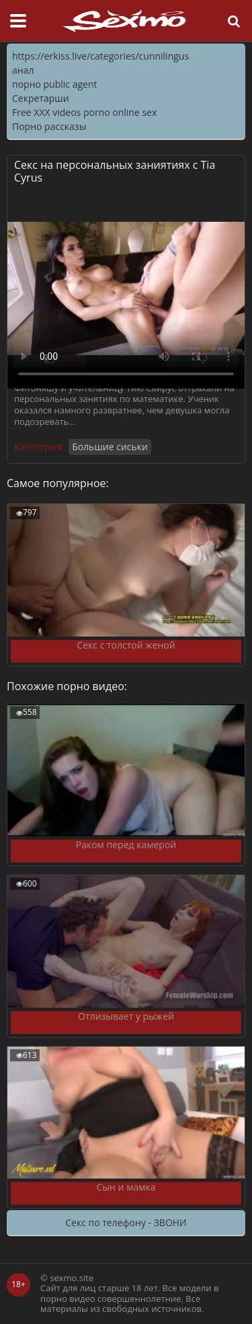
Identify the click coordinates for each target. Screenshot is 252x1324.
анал (23, 70)
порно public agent (54, 84)
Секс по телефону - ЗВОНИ (125, 1222)
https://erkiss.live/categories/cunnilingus (100, 56)
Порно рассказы (49, 126)
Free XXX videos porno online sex (84, 112)
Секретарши (40, 98)
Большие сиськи (110, 446)
